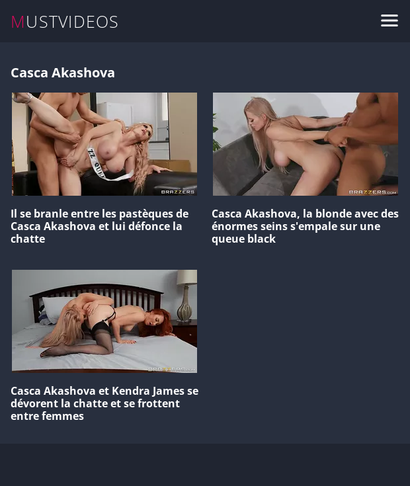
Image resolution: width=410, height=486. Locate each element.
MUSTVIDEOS (65, 21)
